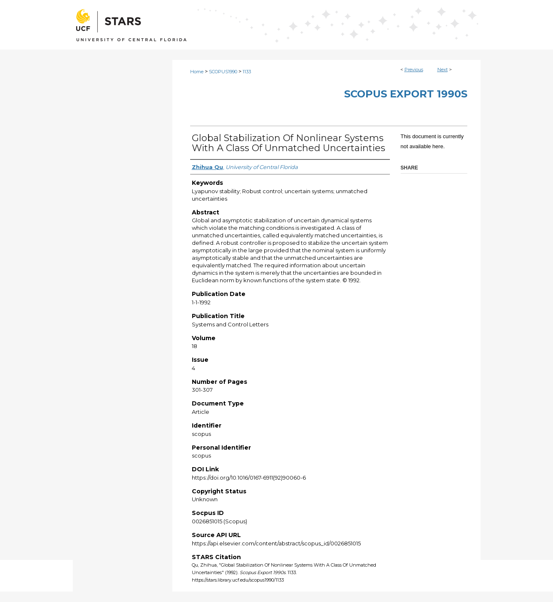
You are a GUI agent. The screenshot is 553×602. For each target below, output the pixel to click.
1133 (247, 72)
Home (196, 72)
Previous (413, 69)
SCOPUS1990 (223, 72)
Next (442, 69)
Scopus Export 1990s (405, 94)
